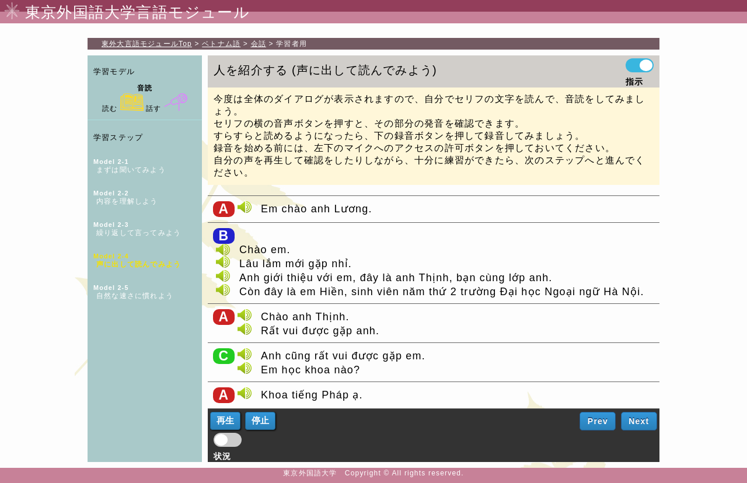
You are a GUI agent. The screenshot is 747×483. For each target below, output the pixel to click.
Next (639, 421)
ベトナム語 (221, 44)
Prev (598, 421)
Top (147, 44)
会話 (258, 44)
